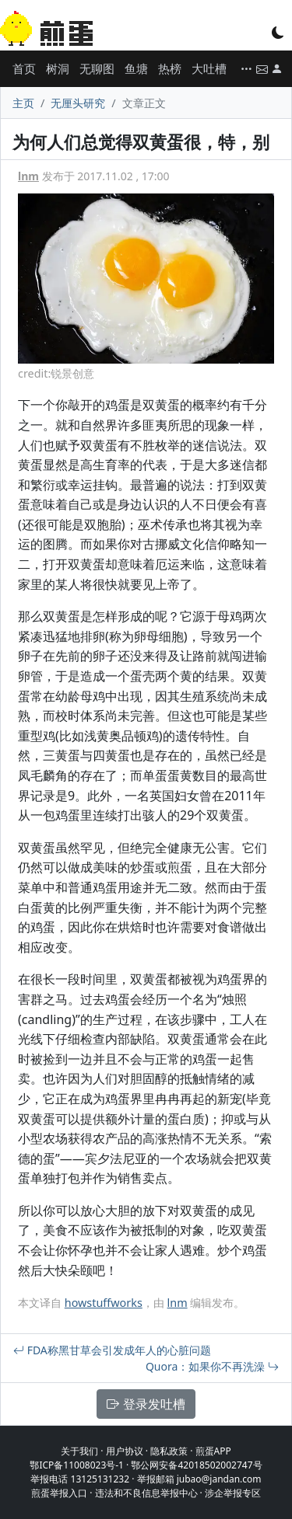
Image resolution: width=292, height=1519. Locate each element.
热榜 (169, 68)
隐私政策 (169, 1451)
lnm (28, 176)
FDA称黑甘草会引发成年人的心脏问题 (112, 1350)
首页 (24, 68)
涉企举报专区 (233, 1493)
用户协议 (124, 1451)
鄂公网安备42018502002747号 (196, 1465)
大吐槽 (209, 68)
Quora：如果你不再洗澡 (212, 1366)
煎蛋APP (213, 1451)
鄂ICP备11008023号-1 (77, 1465)
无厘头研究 (78, 103)
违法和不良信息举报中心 (146, 1493)
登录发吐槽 (146, 1404)
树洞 (57, 68)
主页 (23, 103)
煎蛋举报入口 (59, 1493)
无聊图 (96, 68)
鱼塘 (136, 68)
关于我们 (79, 1451)
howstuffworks (103, 1302)
